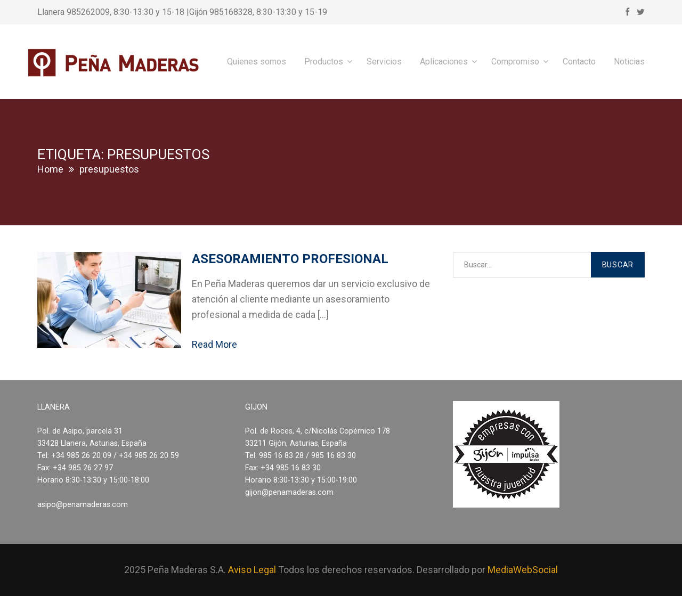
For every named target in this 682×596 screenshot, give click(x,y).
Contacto (579, 61)
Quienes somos (256, 61)
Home (50, 169)
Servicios (384, 61)
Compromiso (515, 61)
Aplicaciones (444, 61)
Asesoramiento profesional (290, 258)
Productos (323, 61)
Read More (214, 344)
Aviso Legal (252, 569)
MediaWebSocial (523, 569)
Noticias (629, 61)
